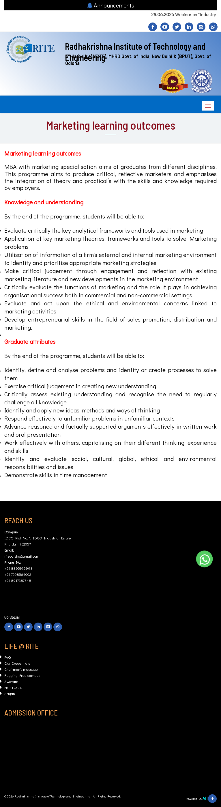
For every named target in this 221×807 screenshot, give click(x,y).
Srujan (9, 693)
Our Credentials (17, 663)
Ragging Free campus (22, 675)
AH (205, 798)
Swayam (11, 681)
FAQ (7, 657)
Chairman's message (21, 669)
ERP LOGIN (13, 687)
